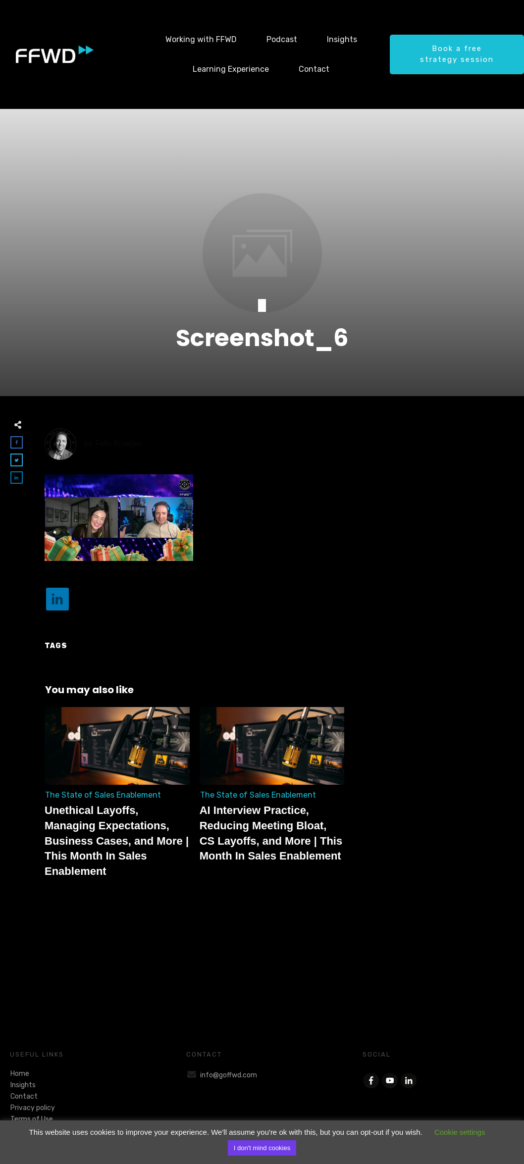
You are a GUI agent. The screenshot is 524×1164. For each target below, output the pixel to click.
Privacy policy (32, 1108)
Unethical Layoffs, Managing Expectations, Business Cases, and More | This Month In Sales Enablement (117, 798)
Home (19, 1073)
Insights (23, 1085)
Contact (24, 1096)
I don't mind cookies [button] (262, 1148)
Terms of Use (31, 1119)
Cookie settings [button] (459, 1132)
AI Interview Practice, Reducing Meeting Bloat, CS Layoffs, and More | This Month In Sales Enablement (272, 798)
